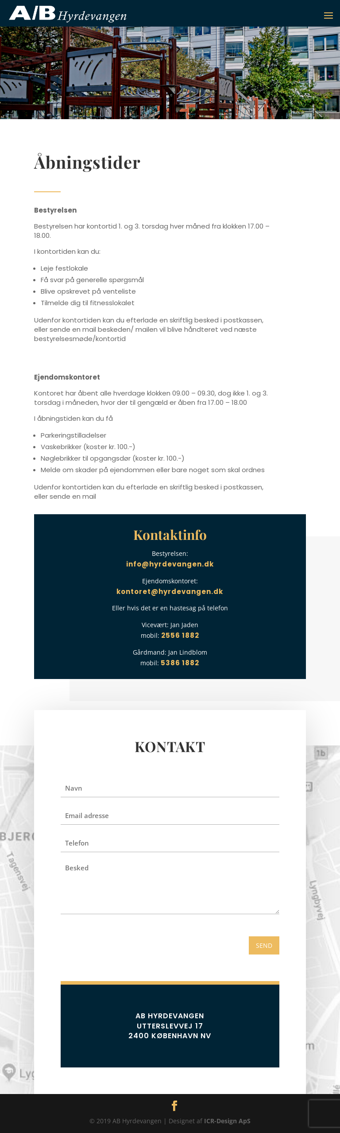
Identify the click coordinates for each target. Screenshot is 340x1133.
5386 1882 (180, 662)
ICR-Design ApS (227, 1121)
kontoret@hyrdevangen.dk (169, 591)
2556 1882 (180, 635)
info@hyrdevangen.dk (170, 564)
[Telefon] (170, 843)
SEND (264, 945)
